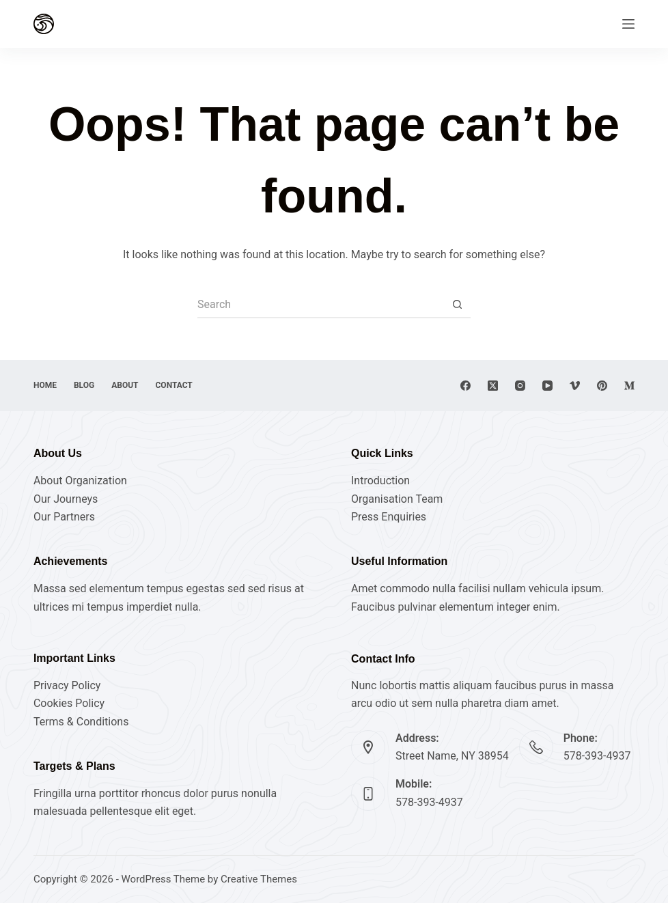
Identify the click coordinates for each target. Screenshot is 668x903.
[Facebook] (465, 385)
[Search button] (457, 304)
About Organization (80, 480)
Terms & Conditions (81, 721)
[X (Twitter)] (493, 385)
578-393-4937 (597, 755)
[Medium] (629, 385)
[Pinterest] (602, 385)
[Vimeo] (575, 385)
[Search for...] (320, 304)
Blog (84, 385)
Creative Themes (259, 879)
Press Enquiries (388, 516)
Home (45, 385)
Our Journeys (65, 498)
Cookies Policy (69, 703)
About (124, 385)
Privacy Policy (67, 685)
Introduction (380, 480)
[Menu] (628, 24)
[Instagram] (520, 385)
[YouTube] (547, 385)
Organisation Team (397, 498)
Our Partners (64, 516)
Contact (174, 385)
